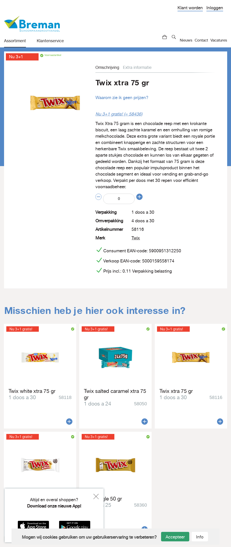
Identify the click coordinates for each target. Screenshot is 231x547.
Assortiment (15, 40)
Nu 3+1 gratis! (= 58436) (117, 113)
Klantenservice (50, 40)
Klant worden (190, 7)
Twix (135, 236)
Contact (201, 40)
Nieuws (186, 40)
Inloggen (214, 7)
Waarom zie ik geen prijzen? (121, 97)
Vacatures (218, 40)
